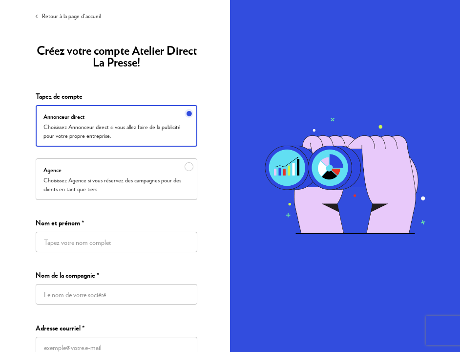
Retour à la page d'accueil (68, 16)
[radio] (116, 126)
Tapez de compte (59, 96)
